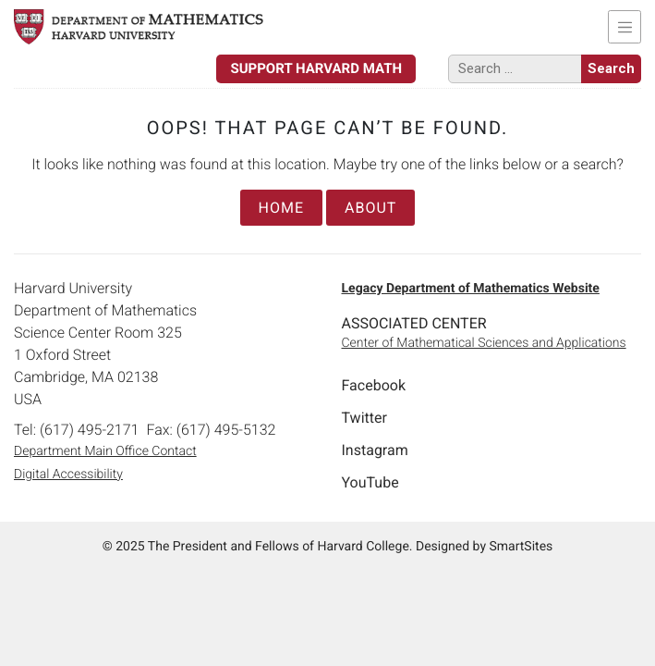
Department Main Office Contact (105, 451)
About (370, 207)
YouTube (370, 482)
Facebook (374, 385)
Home (281, 207)
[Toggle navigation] (624, 26)
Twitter (364, 417)
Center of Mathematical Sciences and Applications (484, 343)
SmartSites (520, 546)
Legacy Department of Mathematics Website (471, 288)
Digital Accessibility (68, 474)
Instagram (375, 450)
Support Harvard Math (316, 68)
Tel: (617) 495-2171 (76, 429)
